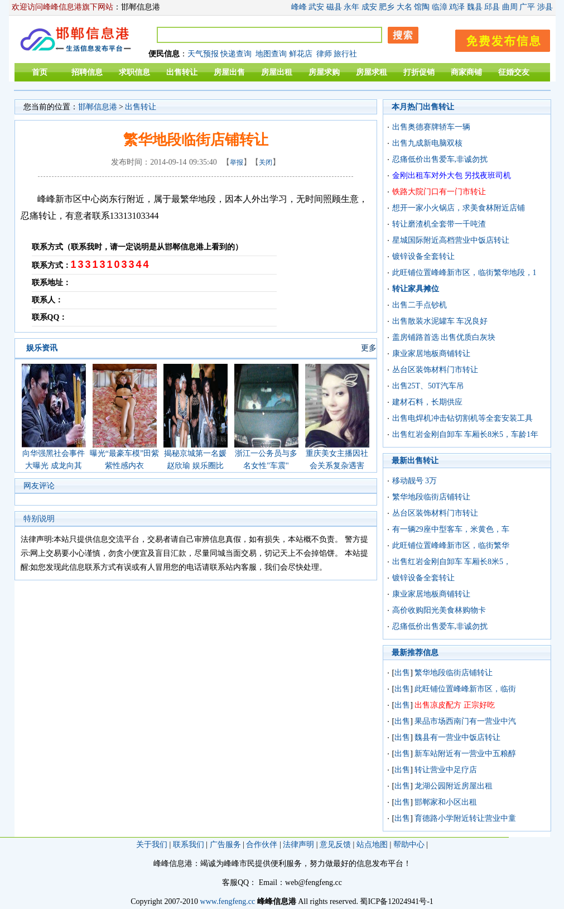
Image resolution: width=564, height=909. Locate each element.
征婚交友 (513, 72)
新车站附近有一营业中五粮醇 (465, 753)
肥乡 (386, 7)
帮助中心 (409, 844)
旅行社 (345, 54)
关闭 (265, 162)
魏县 (475, 7)
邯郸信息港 (97, 107)
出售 (402, 672)
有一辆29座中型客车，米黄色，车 (450, 529)
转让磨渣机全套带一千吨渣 (439, 224)
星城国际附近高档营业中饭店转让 (450, 240)
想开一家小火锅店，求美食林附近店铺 (458, 208)
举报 (236, 162)
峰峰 (299, 7)
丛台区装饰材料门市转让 (435, 369)
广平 (527, 7)
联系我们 (188, 844)
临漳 (439, 7)
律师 (324, 54)
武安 (316, 7)
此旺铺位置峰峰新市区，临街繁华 (450, 545)
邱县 (492, 7)
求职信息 (134, 72)
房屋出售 (229, 72)
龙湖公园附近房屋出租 (453, 786)
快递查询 (236, 54)
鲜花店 (300, 54)
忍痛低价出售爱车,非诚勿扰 (440, 159)
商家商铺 (466, 72)
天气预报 (203, 54)
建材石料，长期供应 (427, 402)
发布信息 (497, 39)
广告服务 (225, 844)
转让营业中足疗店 (445, 770)
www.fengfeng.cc (228, 901)
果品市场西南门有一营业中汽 (465, 721)
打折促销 (419, 72)
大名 (404, 7)
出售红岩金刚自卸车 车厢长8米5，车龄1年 (465, 434)
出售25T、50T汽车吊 (428, 386)
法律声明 (298, 844)
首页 (39, 72)
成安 (369, 7)
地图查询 (271, 54)
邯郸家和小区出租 (445, 802)
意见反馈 (335, 844)
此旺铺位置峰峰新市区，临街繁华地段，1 (464, 272)
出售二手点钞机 (419, 305)
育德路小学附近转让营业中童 (465, 818)
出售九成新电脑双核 (427, 143)
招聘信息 (87, 72)
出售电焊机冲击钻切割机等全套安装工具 (462, 418)
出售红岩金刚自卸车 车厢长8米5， (452, 561)
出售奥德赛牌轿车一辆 (431, 127)
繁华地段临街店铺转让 (431, 497)
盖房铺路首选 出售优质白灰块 (444, 337)
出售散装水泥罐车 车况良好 (440, 321)
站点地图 (372, 844)
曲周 (510, 7)
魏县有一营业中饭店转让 (457, 737)
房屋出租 (276, 72)
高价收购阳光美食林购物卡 (439, 610)
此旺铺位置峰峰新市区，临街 (465, 689)
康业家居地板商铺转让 (431, 353)
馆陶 (422, 7)
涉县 (545, 7)
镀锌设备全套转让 (423, 256)
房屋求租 (371, 72)
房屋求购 (324, 72)
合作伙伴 (261, 844)
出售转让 (181, 72)
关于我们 (151, 844)
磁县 (334, 7)
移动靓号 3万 (414, 481)
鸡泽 (457, 7)
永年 (351, 7)
